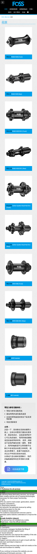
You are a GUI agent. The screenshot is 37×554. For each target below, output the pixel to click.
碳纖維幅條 (13, 9)
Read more (4, 522)
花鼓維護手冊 (15, 469)
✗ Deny (2, 493)
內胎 (31, 9)
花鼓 (5, 9)
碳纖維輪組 (23, 9)
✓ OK (24, 553)
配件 (10, 12)
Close (2, 487)
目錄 (23, 12)
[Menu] (2, 2)
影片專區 (17, 12)
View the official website (17, 522)
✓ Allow (3, 491)
